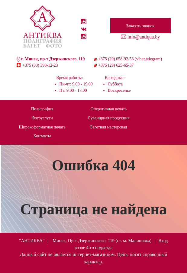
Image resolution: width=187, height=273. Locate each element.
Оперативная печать (109, 109)
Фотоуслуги (42, 118)
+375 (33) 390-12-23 (40, 65)
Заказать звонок (140, 26)
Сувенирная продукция (109, 118)
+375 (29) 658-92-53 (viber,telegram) (130, 59)
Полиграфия (42, 109)
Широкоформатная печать (42, 127)
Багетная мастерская (108, 127)
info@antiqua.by (143, 36)
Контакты (42, 136)
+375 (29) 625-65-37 (116, 65)
